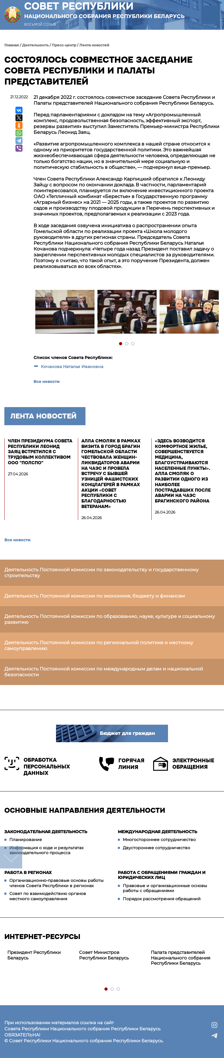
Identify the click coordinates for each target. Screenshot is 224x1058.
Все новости (47, 381)
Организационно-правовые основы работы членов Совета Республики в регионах (56, 883)
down (11, 857)
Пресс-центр (64, 45)
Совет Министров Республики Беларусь (104, 955)
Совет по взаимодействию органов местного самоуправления (47, 896)
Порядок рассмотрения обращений (162, 898)
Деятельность (35, 45)
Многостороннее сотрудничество (159, 839)
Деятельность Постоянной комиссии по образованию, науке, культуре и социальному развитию (109, 619)
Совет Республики (104, 10)
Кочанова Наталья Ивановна (72, 366)
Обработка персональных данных (37, 766)
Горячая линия (121, 764)
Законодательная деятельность (45, 831)
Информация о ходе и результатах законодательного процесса (46, 850)
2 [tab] (127, 344)
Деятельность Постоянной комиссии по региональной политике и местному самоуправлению (98, 645)
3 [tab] (133, 344)
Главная (11, 45)
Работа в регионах (28, 872)
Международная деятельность (157, 831)
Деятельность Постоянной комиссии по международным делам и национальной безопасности (103, 671)
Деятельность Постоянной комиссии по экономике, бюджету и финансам (94, 596)
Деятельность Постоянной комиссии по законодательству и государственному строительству (101, 572)
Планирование (25, 839)
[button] (210, 15)
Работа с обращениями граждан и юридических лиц (162, 875)
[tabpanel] (65, 312)
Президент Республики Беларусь (34, 955)
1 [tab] (121, 344)
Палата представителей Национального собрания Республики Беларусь (180, 958)
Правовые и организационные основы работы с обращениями (165, 888)
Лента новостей (94, 45)
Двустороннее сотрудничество (156, 847)
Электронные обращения (183, 764)
